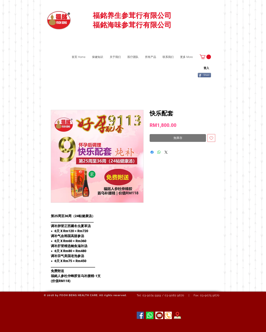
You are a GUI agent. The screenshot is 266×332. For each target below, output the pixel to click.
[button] (205, 57)
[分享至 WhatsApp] (159, 152)
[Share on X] (166, 152)
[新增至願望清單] (211, 138)
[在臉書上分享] (152, 152)
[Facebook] (140, 315)
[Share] (204, 75)
